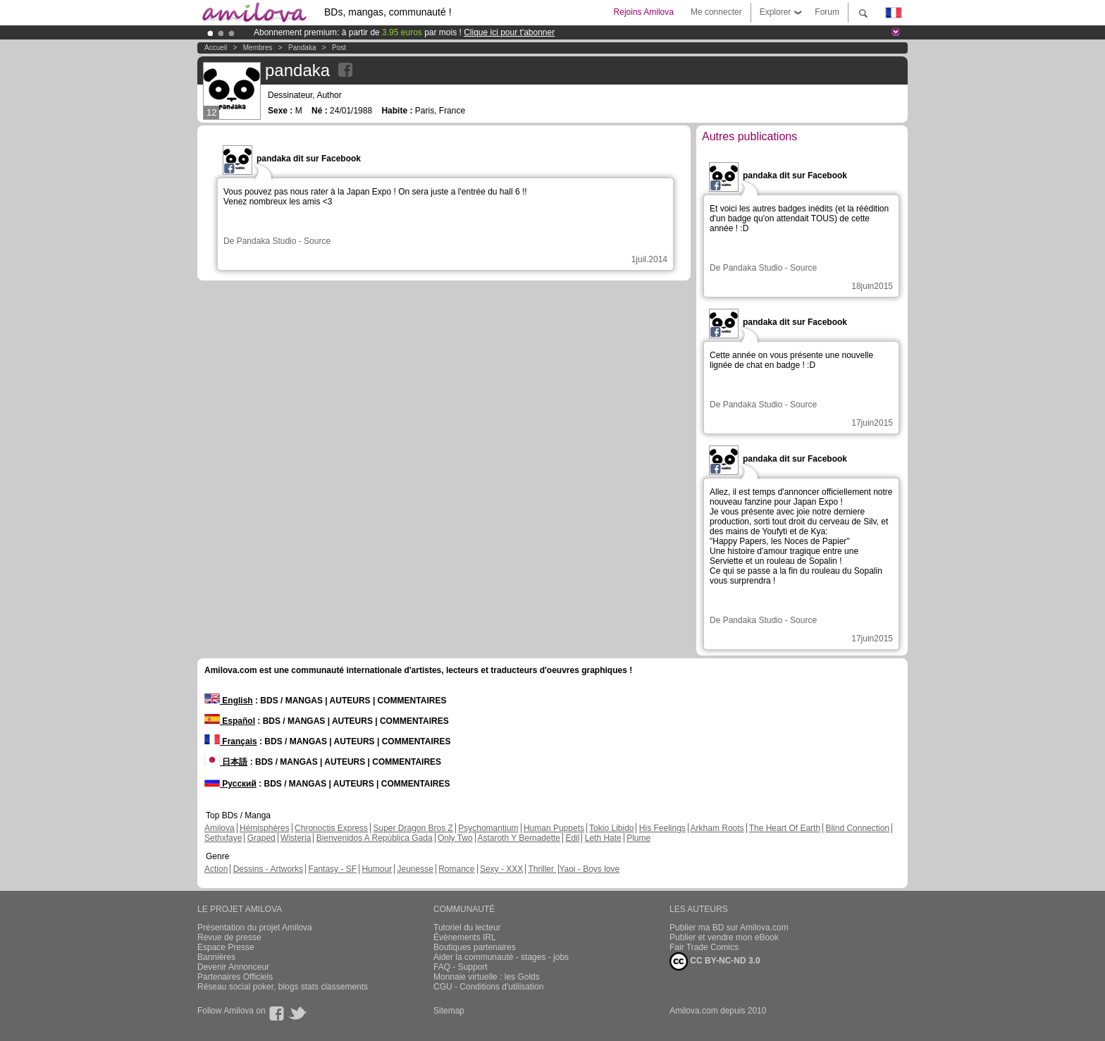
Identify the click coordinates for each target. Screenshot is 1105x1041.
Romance (456, 869)
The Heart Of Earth (784, 828)
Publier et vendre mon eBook (724, 937)
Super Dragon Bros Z (412, 828)
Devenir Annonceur (233, 967)
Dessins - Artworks (268, 869)
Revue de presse (229, 937)
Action (216, 869)
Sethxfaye (223, 838)
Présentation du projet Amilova (254, 927)
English (228, 701)
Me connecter (716, 12)
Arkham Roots (717, 828)
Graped (261, 838)
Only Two (455, 838)
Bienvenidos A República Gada (374, 838)
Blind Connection (857, 828)
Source (317, 241)
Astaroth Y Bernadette (518, 838)
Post (339, 47)
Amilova (219, 828)
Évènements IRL (464, 937)
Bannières (216, 957)
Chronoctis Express (331, 828)
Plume (638, 838)
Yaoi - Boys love (589, 869)
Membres (258, 47)
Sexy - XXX (501, 869)
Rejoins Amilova (644, 12)
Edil (572, 838)
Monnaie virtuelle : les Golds (486, 977)
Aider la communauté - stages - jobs (501, 957)
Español (229, 721)
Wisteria (295, 838)
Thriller (542, 869)
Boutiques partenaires (474, 947)
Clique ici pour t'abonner (509, 32)
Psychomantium (488, 828)
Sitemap (448, 1011)
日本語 (225, 762)
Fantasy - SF (332, 869)
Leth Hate (603, 838)
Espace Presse (225, 947)
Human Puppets (554, 828)
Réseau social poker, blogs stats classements (282, 987)
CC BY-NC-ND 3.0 (714, 961)
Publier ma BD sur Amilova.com (729, 927)
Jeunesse (415, 869)
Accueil (215, 47)
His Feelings (662, 828)
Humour (377, 869)
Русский (230, 784)
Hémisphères (265, 828)
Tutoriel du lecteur (467, 927)
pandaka (302, 47)
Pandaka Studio (267, 241)
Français (230, 741)
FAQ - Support (460, 967)
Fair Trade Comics (704, 947)
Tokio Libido (611, 828)
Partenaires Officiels (235, 977)
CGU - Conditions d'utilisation (488, 987)
